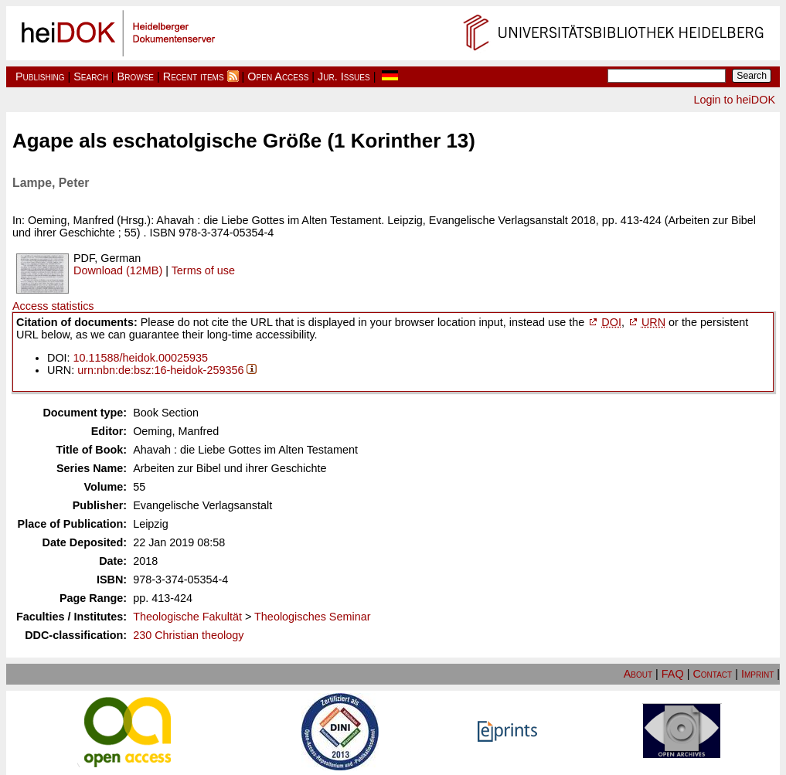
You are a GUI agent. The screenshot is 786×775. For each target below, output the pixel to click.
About (638, 674)
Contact (712, 674)
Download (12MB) (117, 270)
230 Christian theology (188, 635)
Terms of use (203, 270)
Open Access (277, 76)
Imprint (757, 674)
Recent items (193, 76)
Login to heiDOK (734, 99)
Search (90, 76)
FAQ (673, 674)
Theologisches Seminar (312, 616)
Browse (135, 76)
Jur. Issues (344, 76)
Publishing (40, 76)
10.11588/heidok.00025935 (140, 358)
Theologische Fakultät (187, 616)
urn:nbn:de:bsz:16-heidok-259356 (160, 370)
